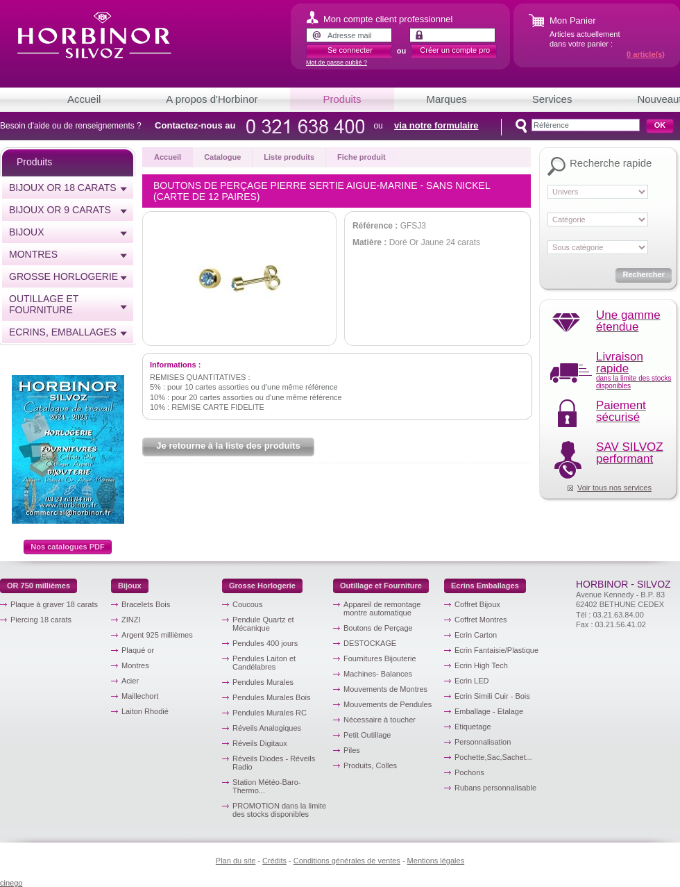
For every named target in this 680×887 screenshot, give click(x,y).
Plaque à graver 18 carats (54, 604)
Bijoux (26, 232)
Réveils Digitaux (259, 743)
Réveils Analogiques (266, 728)
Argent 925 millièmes (157, 635)
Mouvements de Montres (385, 689)
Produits (342, 99)
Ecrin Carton (475, 635)
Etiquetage (472, 726)
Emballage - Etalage (488, 711)
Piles (351, 750)
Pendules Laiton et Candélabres (264, 662)
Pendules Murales (263, 682)
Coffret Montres (480, 619)
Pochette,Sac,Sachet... (493, 757)
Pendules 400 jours (265, 643)
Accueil (84, 99)
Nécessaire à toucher (379, 719)
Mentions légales (436, 860)
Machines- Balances (377, 674)
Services (552, 99)
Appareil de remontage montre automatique (381, 608)
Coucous (247, 604)
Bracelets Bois (145, 604)
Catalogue (222, 157)
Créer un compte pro (455, 50)
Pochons (469, 772)
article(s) (646, 54)
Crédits (274, 860)
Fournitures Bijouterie (379, 658)
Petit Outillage (367, 735)
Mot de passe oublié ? (336, 62)
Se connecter (350, 50)
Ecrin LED (471, 681)
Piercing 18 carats (40, 619)
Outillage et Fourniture (43, 304)
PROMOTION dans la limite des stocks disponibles (279, 810)
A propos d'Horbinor (211, 99)
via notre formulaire (436, 125)
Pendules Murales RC (269, 712)
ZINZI (131, 619)
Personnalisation (482, 742)
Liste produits (289, 157)
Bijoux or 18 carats (63, 187)
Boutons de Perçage (378, 628)
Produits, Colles (370, 765)
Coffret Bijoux (477, 604)
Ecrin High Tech (481, 665)
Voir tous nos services (614, 487)
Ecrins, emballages (63, 332)
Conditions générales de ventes (347, 860)
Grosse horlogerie (63, 276)
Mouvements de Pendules (387, 704)
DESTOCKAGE (369, 643)
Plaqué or (137, 650)
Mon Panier (572, 20)
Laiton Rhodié (145, 711)
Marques (447, 99)
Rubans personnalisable (495, 788)
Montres (33, 254)
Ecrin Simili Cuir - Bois (492, 696)
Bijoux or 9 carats (60, 209)
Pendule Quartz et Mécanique (263, 623)
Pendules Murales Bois (271, 697)
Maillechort (139, 696)
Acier (130, 681)
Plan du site (235, 860)
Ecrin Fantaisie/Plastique (496, 650)
